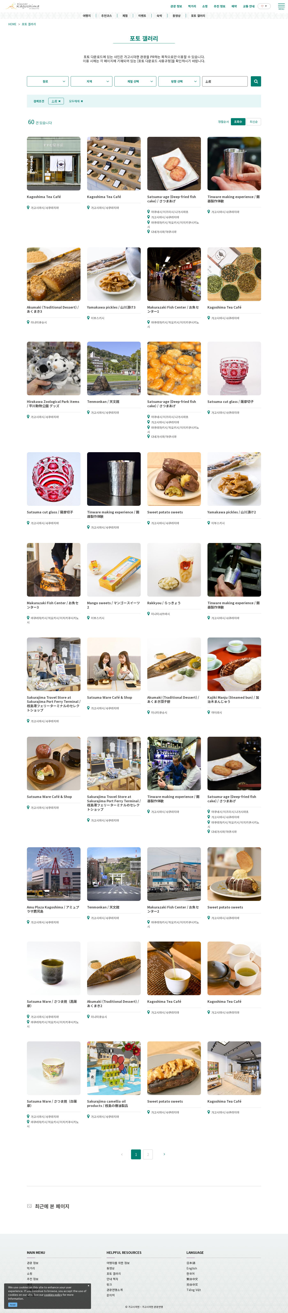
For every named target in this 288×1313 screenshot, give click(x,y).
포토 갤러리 (198, 15)
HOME (12, 24)
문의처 (111, 1295)
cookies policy (53, 1294)
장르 (45, 81)
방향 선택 (177, 81)
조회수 (238, 122)
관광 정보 (32, 1263)
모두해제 (76, 101)
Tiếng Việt (194, 1290)
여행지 (87, 15)
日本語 (191, 1263)
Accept (13, 1304)
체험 (125, 15)
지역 (89, 81)
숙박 (159, 15)
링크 (109, 1284)
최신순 (254, 122)
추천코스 (106, 15)
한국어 (191, 1274)
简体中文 (192, 1284)
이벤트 (142, 15)
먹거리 (31, 1268)
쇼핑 (29, 1274)
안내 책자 (112, 1279)
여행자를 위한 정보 (118, 1263)
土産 (56, 101)
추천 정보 (32, 1279)
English (192, 1268)
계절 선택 (133, 81)
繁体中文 (192, 1279)
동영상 (177, 15)
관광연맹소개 (115, 1290)
